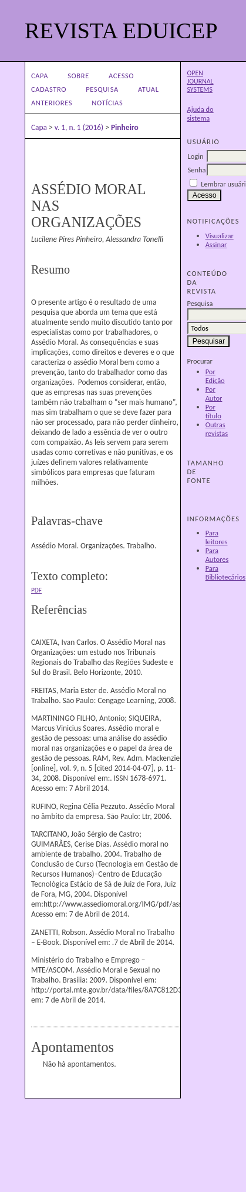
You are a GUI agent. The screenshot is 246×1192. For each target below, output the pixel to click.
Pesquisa (102, 89)
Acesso (121, 75)
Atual (148, 89)
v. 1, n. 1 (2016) (79, 127)
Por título (213, 411)
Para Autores (217, 555)
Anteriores (51, 102)
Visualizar (219, 235)
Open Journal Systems (200, 81)
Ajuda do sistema (200, 113)
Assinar (216, 244)
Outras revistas (216, 429)
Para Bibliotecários (225, 572)
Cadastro (48, 89)
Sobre (78, 75)
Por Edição (215, 376)
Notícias (107, 102)
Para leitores (216, 537)
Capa (39, 75)
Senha (196, 169)
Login (195, 156)
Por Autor (214, 393)
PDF (36, 590)
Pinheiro (125, 127)
